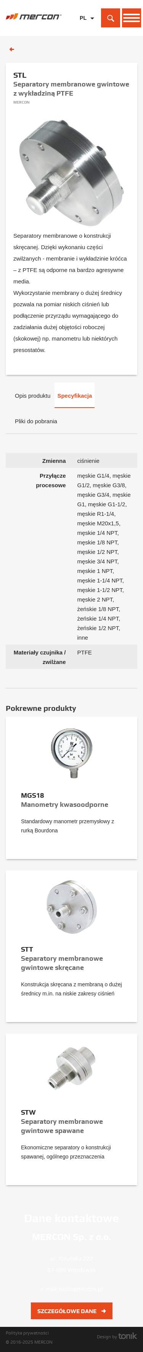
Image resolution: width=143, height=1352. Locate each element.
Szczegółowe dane (71, 1311)
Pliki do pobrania (36, 421)
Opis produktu (32, 395)
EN (83, 30)
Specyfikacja (74, 395)
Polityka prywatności (27, 1333)
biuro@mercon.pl (81, 1289)
